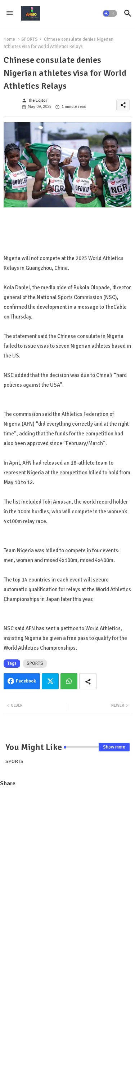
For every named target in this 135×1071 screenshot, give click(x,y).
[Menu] (9, 13)
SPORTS (29, 39)
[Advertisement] (67, 862)
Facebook (26, 681)
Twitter (50, 681)
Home (9, 39)
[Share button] (87, 681)
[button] (110, 13)
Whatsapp (68, 681)
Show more (114, 747)
